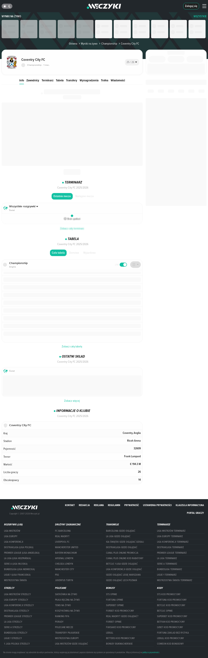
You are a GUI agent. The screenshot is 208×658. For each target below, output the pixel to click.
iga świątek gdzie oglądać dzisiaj (125, 541)
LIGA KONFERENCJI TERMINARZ (172, 541)
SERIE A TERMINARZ (167, 563)
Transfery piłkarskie (67, 632)
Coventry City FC (128, 43)
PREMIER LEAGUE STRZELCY (18, 616)
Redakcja (84, 505)
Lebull (109, 632)
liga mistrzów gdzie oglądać (71, 643)
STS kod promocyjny (169, 594)
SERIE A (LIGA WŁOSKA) (15, 563)
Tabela (60, 80)
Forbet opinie (113, 621)
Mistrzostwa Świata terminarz (174, 580)
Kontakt (70, 505)
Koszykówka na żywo (67, 610)
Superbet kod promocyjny (172, 616)
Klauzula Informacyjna (190, 505)
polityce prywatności (150, 652)
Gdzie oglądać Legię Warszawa (123, 574)
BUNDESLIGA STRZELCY (15, 632)
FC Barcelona (63, 531)
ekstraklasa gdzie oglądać (121, 547)
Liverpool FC (62, 541)
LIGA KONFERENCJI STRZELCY (19, 605)
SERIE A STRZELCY (13, 627)
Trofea (104, 80)
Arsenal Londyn (64, 558)
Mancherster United (66, 547)
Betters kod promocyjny (120, 638)
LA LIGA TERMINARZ (167, 558)
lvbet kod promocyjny (170, 627)
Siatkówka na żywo (66, 594)
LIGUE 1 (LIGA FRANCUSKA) (17, 574)
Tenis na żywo (63, 605)
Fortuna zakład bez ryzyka (173, 632)
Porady (59, 621)
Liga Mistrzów (12, 531)
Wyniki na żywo (11, 16)
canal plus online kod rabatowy (124, 558)
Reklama (99, 505)
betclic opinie (165, 610)
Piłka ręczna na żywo (67, 599)
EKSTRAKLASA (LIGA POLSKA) (18, 547)
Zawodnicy (32, 80)
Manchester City (64, 569)
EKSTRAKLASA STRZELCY (16, 610)
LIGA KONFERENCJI (13, 541)
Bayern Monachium (66, 552)
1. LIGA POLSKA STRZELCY (17, 643)
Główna (73, 43)
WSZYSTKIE (200, 16)
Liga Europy (10, 536)
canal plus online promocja (122, 552)
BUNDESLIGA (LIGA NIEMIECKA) (19, 569)
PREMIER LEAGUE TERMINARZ (172, 552)
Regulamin (114, 505)
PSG (57, 574)
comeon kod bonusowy (170, 643)
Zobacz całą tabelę (72, 346)
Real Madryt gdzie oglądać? (122, 616)
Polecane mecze (64, 627)
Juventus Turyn (64, 580)
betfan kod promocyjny (171, 621)
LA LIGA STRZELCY (13, 621)
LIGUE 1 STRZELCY (13, 638)
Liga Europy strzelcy (16, 599)
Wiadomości (118, 80)
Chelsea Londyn (64, 563)
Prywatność (131, 505)
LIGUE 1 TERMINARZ (167, 574)
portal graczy (195, 513)
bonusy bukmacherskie (119, 643)
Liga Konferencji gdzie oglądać (124, 569)
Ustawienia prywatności (157, 505)
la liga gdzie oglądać (118, 536)
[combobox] (132, 62)
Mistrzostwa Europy (67, 638)
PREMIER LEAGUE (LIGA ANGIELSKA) (21, 552)
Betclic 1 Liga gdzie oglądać (122, 563)
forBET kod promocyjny (120, 610)
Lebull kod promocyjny (170, 638)
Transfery (71, 80)
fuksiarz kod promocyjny (121, 627)
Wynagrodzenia (89, 80)
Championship (107, 43)
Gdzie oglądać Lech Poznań (121, 580)
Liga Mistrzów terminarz (171, 531)
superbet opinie (115, 605)
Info (21, 80)
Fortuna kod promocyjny (172, 599)
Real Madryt (62, 536)
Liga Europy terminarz (170, 536)
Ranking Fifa (62, 616)
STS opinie (111, 594)
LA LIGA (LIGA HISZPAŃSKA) (17, 558)
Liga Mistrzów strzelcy (17, 594)
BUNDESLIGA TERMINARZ (169, 569)
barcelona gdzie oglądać (120, 531)
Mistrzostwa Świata (15, 580)
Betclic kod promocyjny (171, 605)
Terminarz (47, 80)
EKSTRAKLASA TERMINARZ (170, 547)
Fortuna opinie (114, 599)
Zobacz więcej (72, 401)
